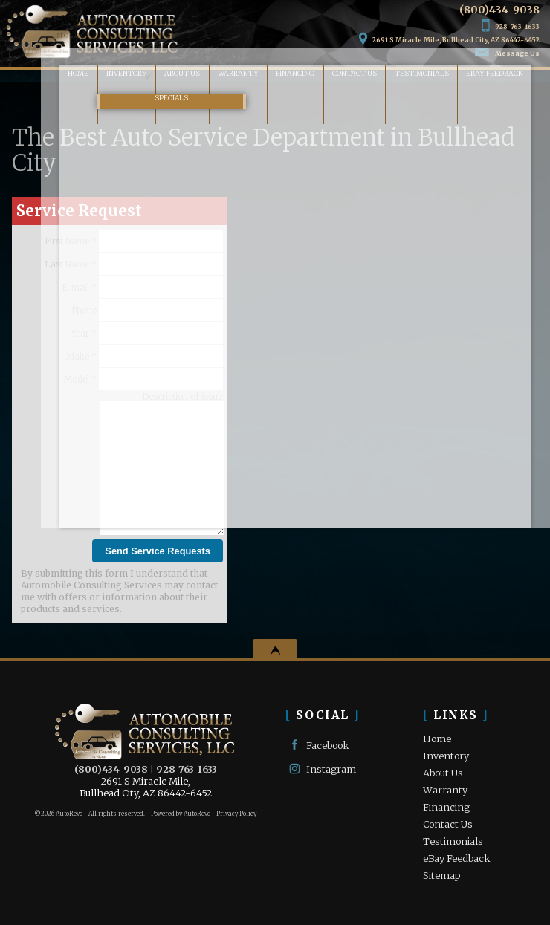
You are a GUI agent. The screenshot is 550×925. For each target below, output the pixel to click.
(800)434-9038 (111, 769)
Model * (143, 379)
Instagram (320, 768)
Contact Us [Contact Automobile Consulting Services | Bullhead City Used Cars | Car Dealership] (350, 76)
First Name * (134, 241)
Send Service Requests (157, 550)
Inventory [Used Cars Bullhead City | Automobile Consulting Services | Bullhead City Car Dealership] (83, 76)
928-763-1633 (186, 769)
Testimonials (427, 76)
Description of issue (182, 397)
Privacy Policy (236, 813)
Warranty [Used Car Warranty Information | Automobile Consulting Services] (214, 76)
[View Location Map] (449, 32)
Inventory (446, 756)
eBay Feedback (509, 76)
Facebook (317, 745)
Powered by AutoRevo (180, 813)
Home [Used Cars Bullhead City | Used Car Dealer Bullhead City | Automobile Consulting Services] (24, 76)
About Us (443, 773)
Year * (147, 333)
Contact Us (448, 824)
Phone (147, 310)
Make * (144, 356)
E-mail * (142, 287)
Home (437, 738)
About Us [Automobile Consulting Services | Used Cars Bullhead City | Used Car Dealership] (149, 76)
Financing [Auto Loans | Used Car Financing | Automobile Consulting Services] (281, 76)
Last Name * (134, 264)
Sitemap (441, 875)
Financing (446, 807)
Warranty (445, 790)
